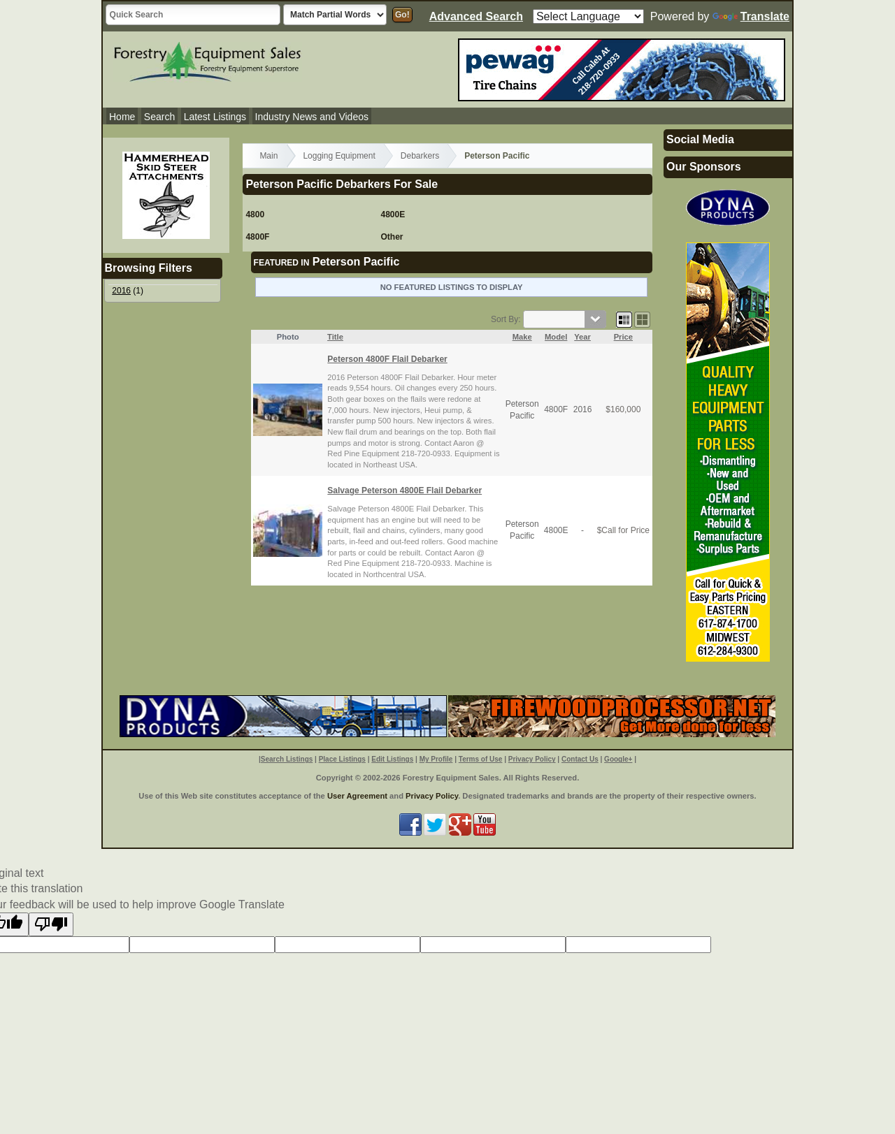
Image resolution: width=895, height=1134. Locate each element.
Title (335, 337)
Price (623, 337)
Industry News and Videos (311, 116)
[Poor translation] (51, 924)
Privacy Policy (532, 759)
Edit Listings (392, 759)
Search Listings (287, 759)
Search (159, 116)
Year (582, 337)
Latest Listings (215, 116)
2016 (121, 291)
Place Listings (342, 759)
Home (122, 116)
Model (556, 337)
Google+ (618, 759)
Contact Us (580, 759)
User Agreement (357, 796)
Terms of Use (481, 759)
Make (522, 337)
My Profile (436, 759)
